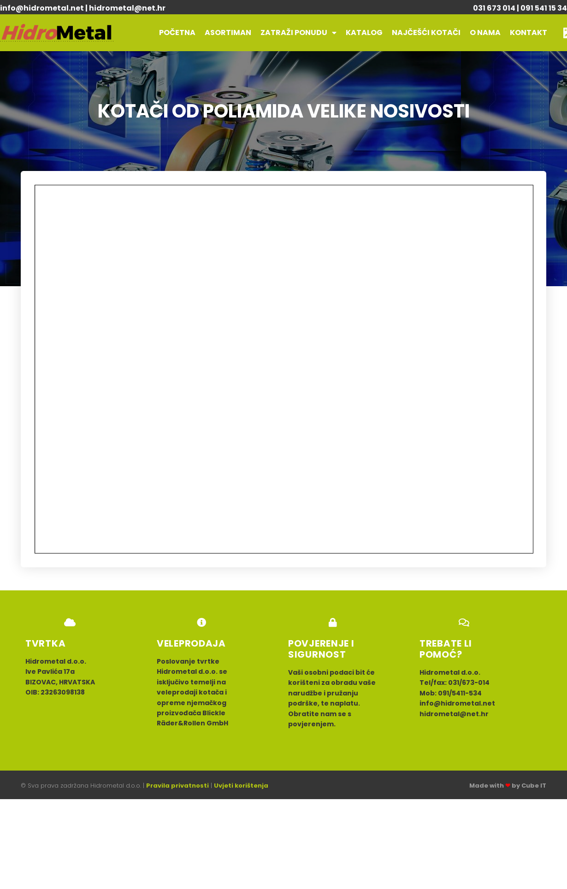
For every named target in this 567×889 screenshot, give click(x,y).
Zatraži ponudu (298, 32)
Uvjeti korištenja (241, 785)
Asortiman (228, 32)
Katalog (364, 32)
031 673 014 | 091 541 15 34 (520, 8)
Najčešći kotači (426, 32)
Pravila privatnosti (177, 785)
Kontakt (528, 32)
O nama (485, 32)
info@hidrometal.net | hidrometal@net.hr (82, 8)
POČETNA (177, 32)
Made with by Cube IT (507, 785)
